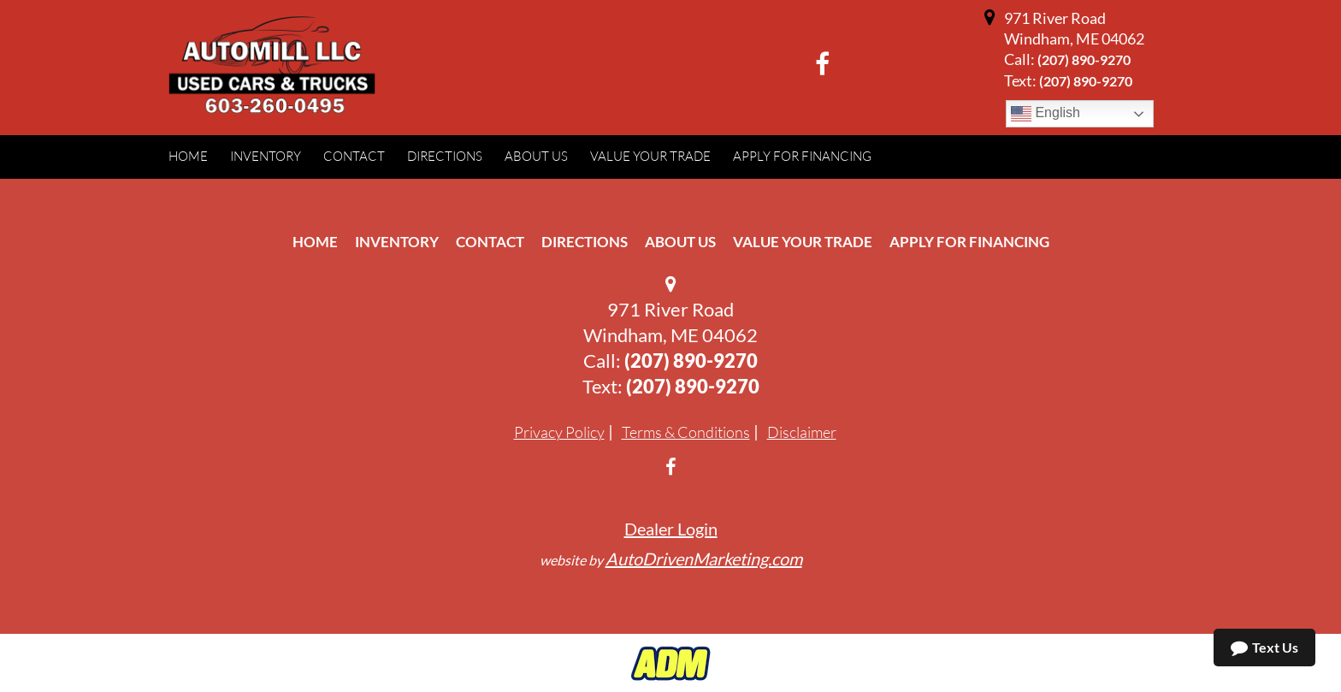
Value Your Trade (802, 242)
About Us (680, 242)
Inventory (397, 242)
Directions (584, 242)
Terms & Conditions (686, 432)
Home (315, 242)
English (1045, 114)
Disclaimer (801, 432)
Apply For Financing (969, 242)
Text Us (1264, 647)
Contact (490, 242)
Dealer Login (671, 528)
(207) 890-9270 (1084, 59)
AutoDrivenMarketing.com (704, 558)
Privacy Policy (559, 432)
